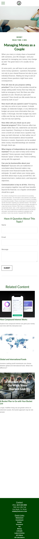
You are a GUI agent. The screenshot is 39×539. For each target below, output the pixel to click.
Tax (19, 526)
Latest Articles (20, 533)
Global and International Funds (13, 359)
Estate (19, 522)
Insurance (19, 524)
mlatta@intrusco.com (19, 511)
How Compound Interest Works (13, 319)
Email (4, 237)
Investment (19, 520)
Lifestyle (19, 531)
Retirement (19, 518)
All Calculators (19, 537)
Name (4, 225)
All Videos (19, 535)
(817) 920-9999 (22, 505)
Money (19, 529)
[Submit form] (7, 268)
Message (5, 249)
